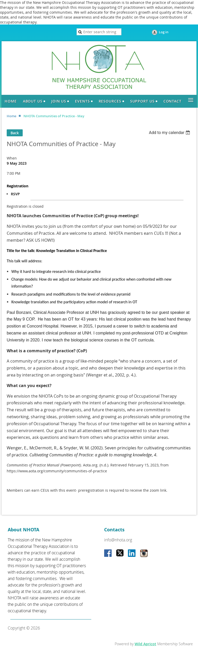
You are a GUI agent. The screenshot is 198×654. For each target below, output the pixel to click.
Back (15, 132)
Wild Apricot (145, 643)
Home (11, 116)
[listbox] (170, 132)
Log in (163, 32)
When (12, 158)
